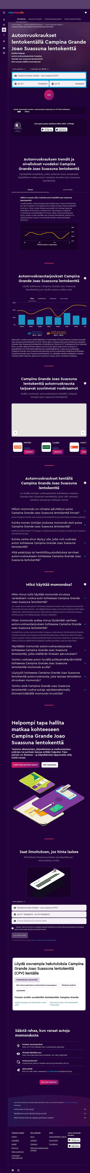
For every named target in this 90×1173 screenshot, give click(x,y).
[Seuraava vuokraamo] (83, 433)
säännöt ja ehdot (36, 940)
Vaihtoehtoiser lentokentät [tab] (27, 980)
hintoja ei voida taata (70, 1102)
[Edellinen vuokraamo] (15, 433)
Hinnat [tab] (30, 190)
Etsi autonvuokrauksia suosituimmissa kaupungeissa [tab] (36, 985)
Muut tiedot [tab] (67, 190)
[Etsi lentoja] (4, 19)
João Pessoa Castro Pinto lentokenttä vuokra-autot (63, 1004)
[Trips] (4, 41)
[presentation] (61, 129)
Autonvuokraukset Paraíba (53, 24)
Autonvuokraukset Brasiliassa (33, 24)
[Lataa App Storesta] (61, 130)
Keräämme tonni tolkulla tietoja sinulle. (50, 1113)
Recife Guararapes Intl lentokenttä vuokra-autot (31, 1004)
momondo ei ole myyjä (50, 1109)
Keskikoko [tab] (42, 298)
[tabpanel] (49, 225)
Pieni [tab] (32, 298)
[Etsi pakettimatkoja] (4, 34)
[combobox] (19, 69)
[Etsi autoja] (4, 29)
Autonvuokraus (16, 24)
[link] (29, 452)
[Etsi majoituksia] (4, 24)
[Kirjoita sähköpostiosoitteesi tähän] (51, 921)
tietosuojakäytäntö (50, 940)
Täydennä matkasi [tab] (69, 985)
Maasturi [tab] (53, 298)
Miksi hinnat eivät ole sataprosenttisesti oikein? (50, 1117)
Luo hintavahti (51, 1071)
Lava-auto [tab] (64, 298)
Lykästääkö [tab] (20, 990)
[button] (4, 12)
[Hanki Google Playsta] (47, 130)
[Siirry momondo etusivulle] (16, 12)
